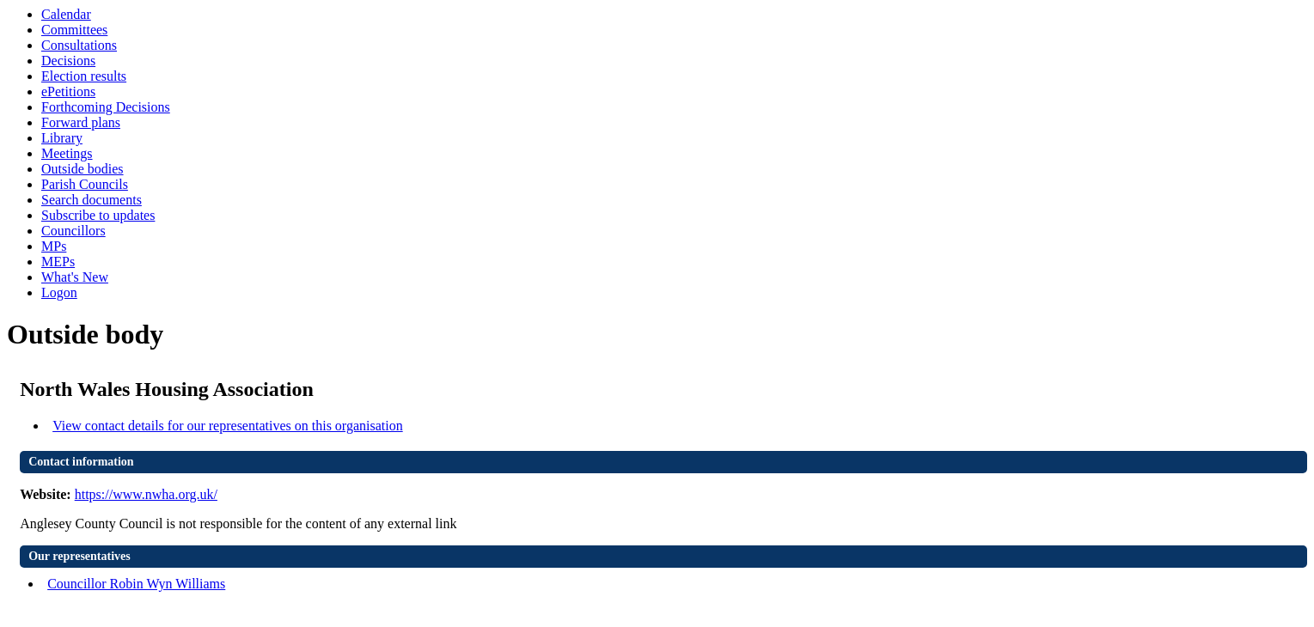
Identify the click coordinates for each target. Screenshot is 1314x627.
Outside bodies (82, 168)
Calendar (66, 14)
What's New (74, 277)
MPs (53, 246)
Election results (83, 76)
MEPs (58, 261)
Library (62, 138)
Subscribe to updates (98, 215)
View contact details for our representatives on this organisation (227, 425)
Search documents (91, 199)
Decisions (68, 60)
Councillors (73, 230)
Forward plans (80, 122)
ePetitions (68, 91)
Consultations (79, 45)
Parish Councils (84, 184)
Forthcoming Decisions (105, 107)
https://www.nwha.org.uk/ (146, 494)
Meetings (67, 153)
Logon (59, 292)
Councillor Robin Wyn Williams (136, 583)
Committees (74, 29)
